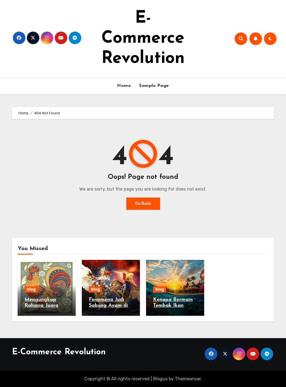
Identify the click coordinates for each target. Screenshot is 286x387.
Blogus (160, 378)
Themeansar (188, 378)
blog (31, 289)
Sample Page (154, 86)
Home (124, 86)
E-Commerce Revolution (143, 38)
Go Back (143, 203)
